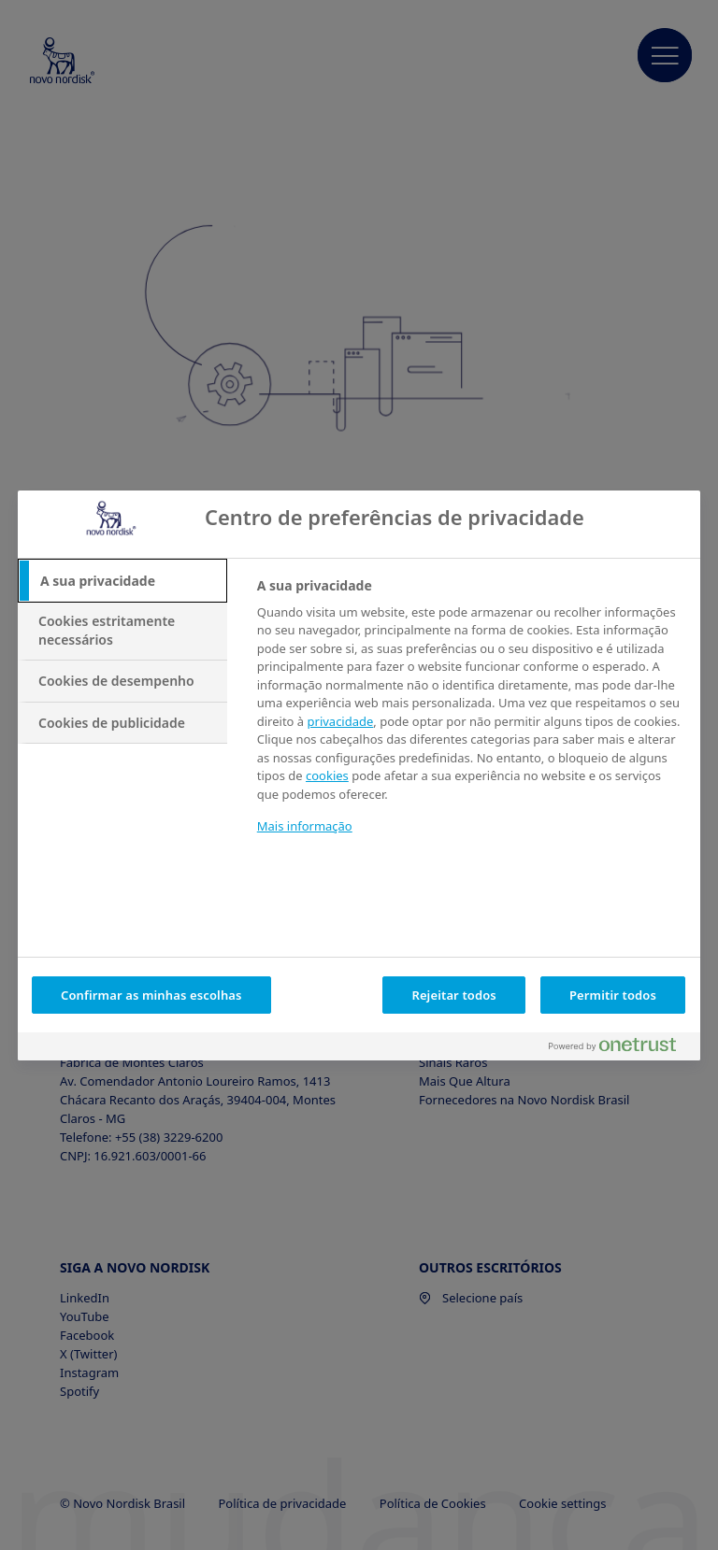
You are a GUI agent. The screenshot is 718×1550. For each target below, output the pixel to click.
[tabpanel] (471, 718)
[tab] (122, 581)
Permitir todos (612, 995)
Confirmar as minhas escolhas (151, 995)
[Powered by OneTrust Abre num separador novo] (620, 1048)
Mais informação (304, 826)
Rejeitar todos (453, 995)
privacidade (341, 721)
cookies (327, 775)
